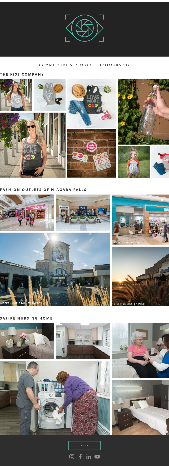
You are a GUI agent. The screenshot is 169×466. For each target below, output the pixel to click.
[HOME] (84, 445)
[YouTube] (97, 456)
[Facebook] (80, 456)
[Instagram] (71, 456)
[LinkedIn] (88, 456)
